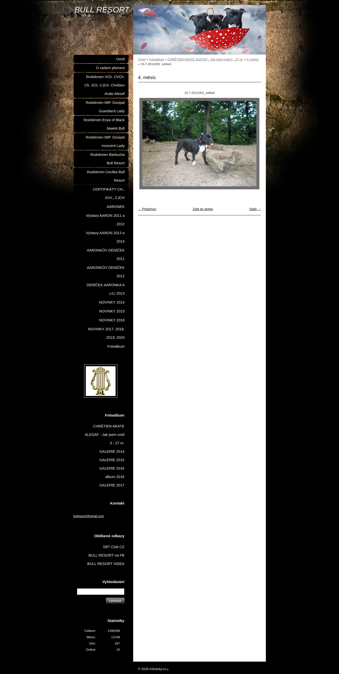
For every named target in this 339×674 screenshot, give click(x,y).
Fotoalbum (156, 59)
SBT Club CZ (113, 547)
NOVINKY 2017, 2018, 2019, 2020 (106, 333)
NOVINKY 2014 (112, 302)
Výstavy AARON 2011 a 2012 (105, 220)
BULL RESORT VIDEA (105, 564)
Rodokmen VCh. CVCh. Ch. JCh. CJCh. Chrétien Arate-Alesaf (105, 85)
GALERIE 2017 (111, 485)
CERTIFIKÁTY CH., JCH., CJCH (109, 193)
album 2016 (114, 477)
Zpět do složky (203, 209)
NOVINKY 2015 (112, 311)
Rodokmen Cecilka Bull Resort (105, 176)
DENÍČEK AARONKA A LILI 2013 (106, 289)
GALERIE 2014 (111, 451)
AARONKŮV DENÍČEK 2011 (105, 254)
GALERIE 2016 (111, 468)
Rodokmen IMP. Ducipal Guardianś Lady (105, 107)
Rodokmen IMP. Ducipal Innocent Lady (105, 141)
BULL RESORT (102, 9)
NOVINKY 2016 (112, 320)
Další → (255, 209)
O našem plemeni (110, 68)
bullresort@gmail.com (88, 516)
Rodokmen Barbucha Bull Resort (107, 159)
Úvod (142, 59)
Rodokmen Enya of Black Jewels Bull (104, 124)
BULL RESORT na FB (106, 555)
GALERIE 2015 (111, 460)
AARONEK (116, 207)
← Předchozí (147, 209)
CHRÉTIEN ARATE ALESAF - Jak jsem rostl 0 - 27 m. (205, 59)
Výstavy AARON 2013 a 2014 (105, 237)
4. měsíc (253, 59)
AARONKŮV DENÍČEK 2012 (105, 272)
